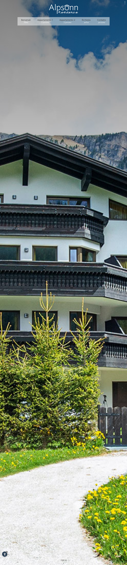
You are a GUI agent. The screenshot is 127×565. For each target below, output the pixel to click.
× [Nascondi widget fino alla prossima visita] (6, 552)
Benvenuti (26, 21)
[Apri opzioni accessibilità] (4, 554)
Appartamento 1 (45, 21)
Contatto (101, 21)
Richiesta (86, 21)
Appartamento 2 (67, 21)
